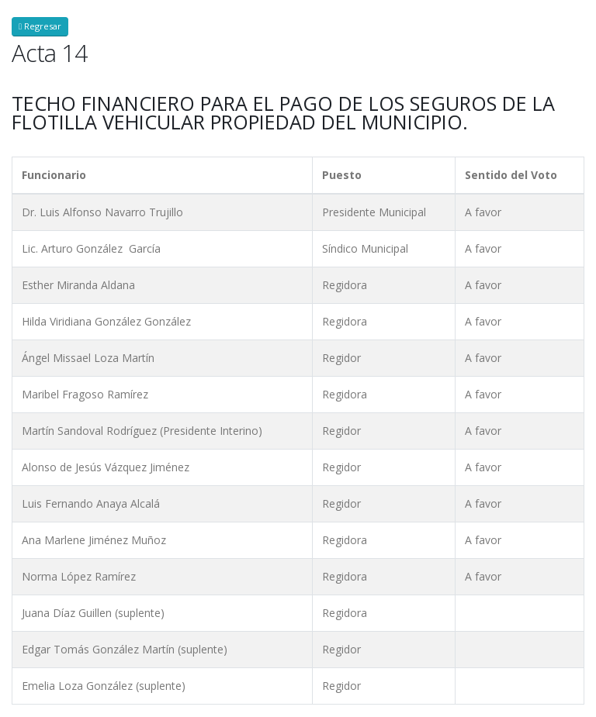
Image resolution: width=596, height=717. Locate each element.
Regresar (40, 26)
